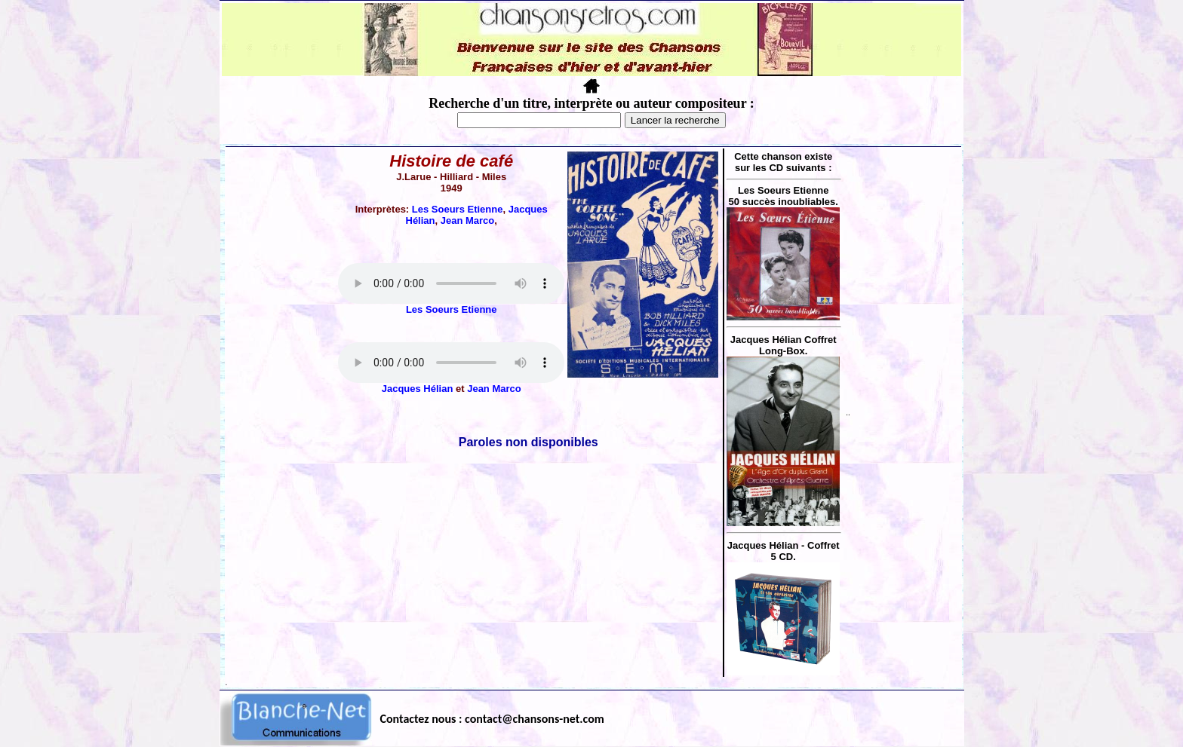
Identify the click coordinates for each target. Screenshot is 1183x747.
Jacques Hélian (417, 388)
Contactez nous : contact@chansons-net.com (492, 719)
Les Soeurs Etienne (457, 209)
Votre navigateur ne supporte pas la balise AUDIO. (451, 283)
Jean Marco (468, 220)
